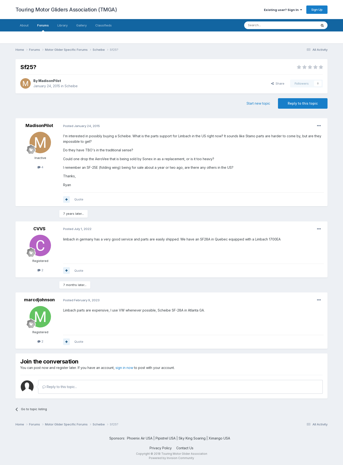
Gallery (81, 25)
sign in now (124, 368)
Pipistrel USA (166, 438)
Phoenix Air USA (139, 438)
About (24, 25)
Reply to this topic (303, 103)
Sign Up (317, 9)
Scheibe (71, 86)
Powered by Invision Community (171, 458)
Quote (78, 199)
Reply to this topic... (59, 387)
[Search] (268, 25)
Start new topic (258, 103)
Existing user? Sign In (283, 10)
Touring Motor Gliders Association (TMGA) (66, 9)
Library (62, 25)
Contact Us (184, 448)
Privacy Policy (161, 448)
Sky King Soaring (192, 438)
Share (277, 83)
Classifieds (103, 25)
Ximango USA (219, 438)
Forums (43, 27)
